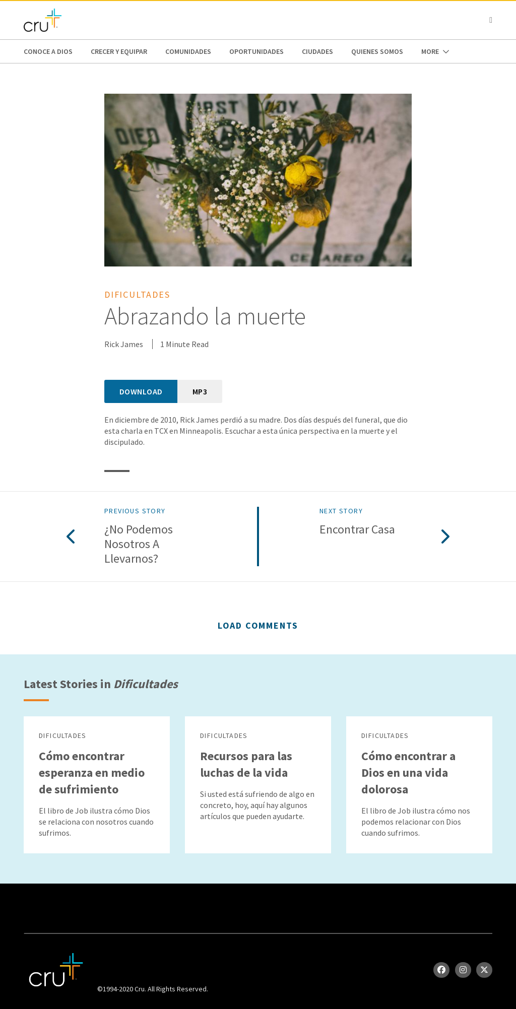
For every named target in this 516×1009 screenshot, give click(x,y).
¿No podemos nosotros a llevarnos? (138, 544)
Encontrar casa (357, 529)
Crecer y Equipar (119, 51)
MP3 (200, 391)
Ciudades (317, 51)
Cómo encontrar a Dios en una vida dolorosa (408, 772)
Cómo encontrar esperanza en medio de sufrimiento (92, 772)
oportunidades (256, 51)
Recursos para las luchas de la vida (246, 764)
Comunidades (188, 51)
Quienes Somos (377, 51)
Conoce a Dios (48, 51)
